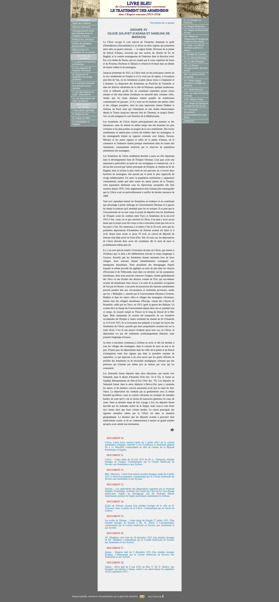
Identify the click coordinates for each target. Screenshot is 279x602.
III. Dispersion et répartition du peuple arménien (82, 77)
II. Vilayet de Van (80, 114)
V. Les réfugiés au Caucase (192, 21)
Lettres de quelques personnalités (81, 44)
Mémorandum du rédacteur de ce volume (83, 51)
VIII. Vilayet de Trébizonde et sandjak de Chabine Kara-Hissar (196, 39)
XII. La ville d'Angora (194, 61)
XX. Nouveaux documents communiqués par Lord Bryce (195, 113)
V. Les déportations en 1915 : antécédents (83, 93)
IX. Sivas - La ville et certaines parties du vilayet (194, 48)
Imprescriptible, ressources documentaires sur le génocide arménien (105, 596)
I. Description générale (83, 110)
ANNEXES (189, 121)
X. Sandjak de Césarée (195, 54)
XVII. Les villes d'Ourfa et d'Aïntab (196, 94)
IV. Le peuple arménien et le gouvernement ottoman (83, 86)
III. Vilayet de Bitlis (81, 118)
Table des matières (81, 23)
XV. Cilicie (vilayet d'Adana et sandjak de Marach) (195, 83)
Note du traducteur (81, 27)
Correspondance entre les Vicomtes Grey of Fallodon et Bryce (83, 33)
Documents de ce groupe (162, 23)
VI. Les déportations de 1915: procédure (83, 99)
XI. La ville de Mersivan (195, 58)
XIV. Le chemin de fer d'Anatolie (194, 75)
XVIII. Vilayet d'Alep (193, 99)
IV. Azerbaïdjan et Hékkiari (80, 123)
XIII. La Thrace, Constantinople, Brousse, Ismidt (196, 68)
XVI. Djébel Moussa (193, 89)
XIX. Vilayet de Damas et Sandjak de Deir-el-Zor (196, 104)
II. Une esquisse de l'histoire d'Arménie (81, 69)
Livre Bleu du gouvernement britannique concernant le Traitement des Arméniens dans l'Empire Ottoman (139, 9)
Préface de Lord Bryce (83, 39)
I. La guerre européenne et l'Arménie (84, 63)
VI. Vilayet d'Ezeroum (194, 26)
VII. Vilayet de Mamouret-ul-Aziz (196, 31)
